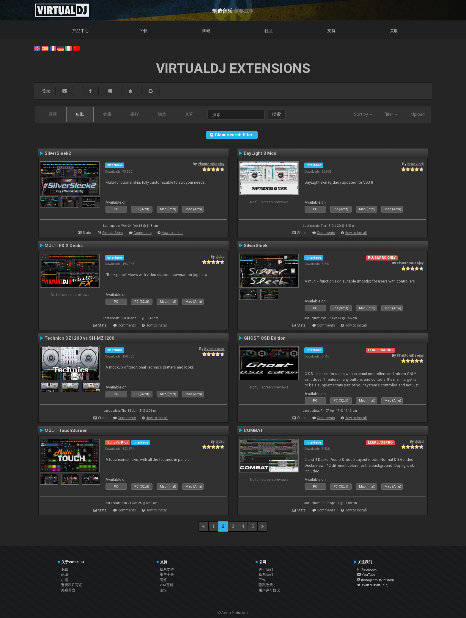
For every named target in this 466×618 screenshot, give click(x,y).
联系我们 (266, 574)
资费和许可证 (71, 585)
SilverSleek (255, 245)
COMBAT (253, 430)
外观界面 (68, 590)
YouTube (366, 574)
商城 (206, 30)
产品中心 (80, 30)
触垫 (162, 114)
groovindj (415, 164)
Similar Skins (112, 233)
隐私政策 (266, 585)
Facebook (367, 569)
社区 (269, 30)
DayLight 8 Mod (260, 153)
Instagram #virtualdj (375, 580)
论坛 (163, 590)
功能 (64, 580)
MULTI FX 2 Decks (64, 245)
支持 (331, 30)
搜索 (276, 114)
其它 (189, 114)
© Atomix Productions (233, 613)
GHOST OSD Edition (265, 338)
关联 (394, 30)
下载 (143, 30)
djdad (219, 257)
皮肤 (79, 114)
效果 (107, 114)
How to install (172, 233)
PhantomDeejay (211, 164)
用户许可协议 (269, 590)
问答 (163, 580)
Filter (390, 114)
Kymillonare (214, 349)
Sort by (363, 114)
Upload (418, 114)
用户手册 (167, 574)
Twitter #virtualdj (372, 585)
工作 (262, 580)
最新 (52, 114)
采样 (134, 114)
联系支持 (167, 569)
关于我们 (266, 569)
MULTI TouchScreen (66, 430)
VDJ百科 (166, 585)
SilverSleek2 (58, 153)
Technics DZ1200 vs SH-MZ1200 (79, 338)
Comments (142, 233)
